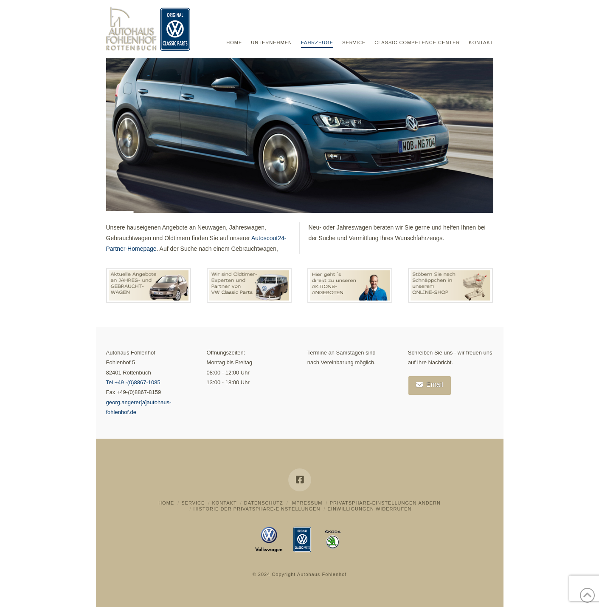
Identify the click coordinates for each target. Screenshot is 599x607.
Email (429, 384)
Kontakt (224, 502)
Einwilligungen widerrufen (369, 508)
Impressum (306, 502)
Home (166, 502)
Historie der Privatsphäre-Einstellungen (257, 508)
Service (193, 502)
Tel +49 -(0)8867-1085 (133, 382)
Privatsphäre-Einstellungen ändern (385, 502)
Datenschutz (263, 502)
